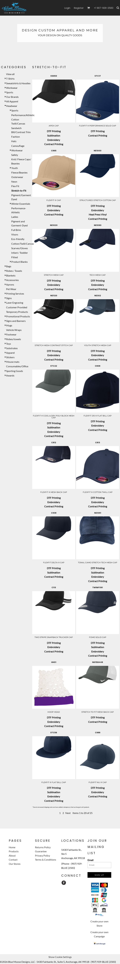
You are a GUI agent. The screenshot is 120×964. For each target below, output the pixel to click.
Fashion (15, 136)
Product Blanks (19, 261)
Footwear (11, 334)
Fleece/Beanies (19, 172)
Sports (9, 92)
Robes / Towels (14, 270)
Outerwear (17, 177)
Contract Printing (53, 144)
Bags (8, 266)
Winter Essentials (20, 203)
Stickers (10, 357)
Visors (14, 234)
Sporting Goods (14, 370)
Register (79, 8)
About (12, 855)
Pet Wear (11, 289)
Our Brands (12, 96)
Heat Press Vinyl (98, 214)
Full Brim (16, 229)
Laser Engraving (14, 302)
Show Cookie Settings (60, 956)
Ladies (14, 216)
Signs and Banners (16, 320)
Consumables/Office (17, 366)
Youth (14, 167)
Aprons (10, 284)
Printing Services (15, 293)
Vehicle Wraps (14, 329)
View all (10, 74)
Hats (13, 141)
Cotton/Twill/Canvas (22, 243)
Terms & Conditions (45, 859)
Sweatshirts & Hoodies (18, 83)
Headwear (11, 105)
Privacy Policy (42, 855)
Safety (14, 154)
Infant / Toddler (19, 252)
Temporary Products (17, 311)
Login (67, 8)
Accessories (12, 279)
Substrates (12, 348)
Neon (14, 181)
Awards (10, 375)
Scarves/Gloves (19, 248)
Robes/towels (13, 339)
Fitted (14, 257)
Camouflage (17, 145)
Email (90, 860)
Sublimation (53, 135)
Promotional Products (18, 316)
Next (68, 812)
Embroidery (53, 139)
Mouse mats (12, 361)
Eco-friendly (17, 238)
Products (14, 851)
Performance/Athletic (23, 115)
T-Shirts (10, 78)
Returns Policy (43, 847)
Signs (9, 298)
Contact (13, 859)
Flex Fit (15, 186)
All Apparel (12, 101)
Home (12, 847)
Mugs (9, 325)
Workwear (12, 87)
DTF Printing (54, 131)
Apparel (10, 352)
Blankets (10, 275)
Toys (8, 343)
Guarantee (41, 851)
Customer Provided (16, 307)
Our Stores (14, 863)
